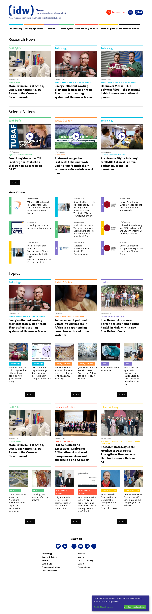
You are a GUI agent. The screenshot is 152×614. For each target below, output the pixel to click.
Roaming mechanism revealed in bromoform (39, 227)
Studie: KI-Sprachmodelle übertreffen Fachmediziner (81, 249)
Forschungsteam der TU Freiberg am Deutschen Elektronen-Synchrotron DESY (25, 164)
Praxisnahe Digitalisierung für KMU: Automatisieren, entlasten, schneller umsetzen (119, 164)
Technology (16, 28)
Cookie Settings (84, 567)
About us (81, 553)
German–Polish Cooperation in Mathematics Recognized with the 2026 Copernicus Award (110, 501)
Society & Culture (34, 28)
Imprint (81, 557)
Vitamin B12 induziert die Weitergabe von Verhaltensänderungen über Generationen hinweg (39, 208)
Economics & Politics (84, 28)
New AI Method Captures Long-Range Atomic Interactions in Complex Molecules (41, 373)
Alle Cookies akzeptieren (134, 607)
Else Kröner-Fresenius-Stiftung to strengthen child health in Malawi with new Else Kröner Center (120, 326)
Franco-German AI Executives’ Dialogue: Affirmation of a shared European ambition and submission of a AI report (72, 452)
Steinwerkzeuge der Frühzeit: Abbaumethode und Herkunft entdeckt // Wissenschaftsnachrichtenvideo (74, 165)
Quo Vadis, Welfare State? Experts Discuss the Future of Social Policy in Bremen (87, 373)
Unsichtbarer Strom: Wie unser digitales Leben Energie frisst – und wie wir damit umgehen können (84, 231)
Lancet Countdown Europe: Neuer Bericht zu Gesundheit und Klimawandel (131, 206)
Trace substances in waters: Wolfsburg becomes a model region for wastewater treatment (17, 502)
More (15, 182)
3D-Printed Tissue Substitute (110, 369)
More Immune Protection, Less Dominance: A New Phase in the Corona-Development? (26, 91)
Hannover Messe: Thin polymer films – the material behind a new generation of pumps (120, 91)
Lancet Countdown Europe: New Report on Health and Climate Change (131, 249)
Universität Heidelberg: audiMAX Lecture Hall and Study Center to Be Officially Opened (131, 229)
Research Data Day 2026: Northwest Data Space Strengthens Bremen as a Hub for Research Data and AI (119, 454)
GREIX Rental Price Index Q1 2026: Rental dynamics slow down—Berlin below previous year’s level (87, 504)
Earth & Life (64, 28)
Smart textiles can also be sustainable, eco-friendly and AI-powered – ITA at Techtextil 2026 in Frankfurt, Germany (84, 209)
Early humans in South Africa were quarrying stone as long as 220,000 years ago (64, 373)
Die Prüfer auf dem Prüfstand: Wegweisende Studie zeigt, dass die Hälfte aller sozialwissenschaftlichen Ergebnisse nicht (40, 254)
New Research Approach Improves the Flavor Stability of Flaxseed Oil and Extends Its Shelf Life (132, 376)
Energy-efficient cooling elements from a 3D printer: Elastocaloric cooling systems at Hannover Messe (74, 91)
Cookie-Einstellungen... (103, 607)
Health (50, 28)
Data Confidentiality (85, 560)
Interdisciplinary (107, 28)
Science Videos (129, 28)
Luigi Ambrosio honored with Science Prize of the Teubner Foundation (63, 503)
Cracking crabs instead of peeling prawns (41, 497)
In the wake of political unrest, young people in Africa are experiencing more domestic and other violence (72, 327)
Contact (81, 564)
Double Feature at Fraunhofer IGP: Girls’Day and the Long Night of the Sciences (133, 500)
